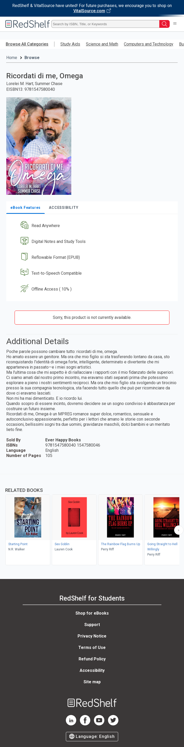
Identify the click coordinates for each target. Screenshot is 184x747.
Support (92, 624)
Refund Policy (92, 658)
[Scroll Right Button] (178, 530)
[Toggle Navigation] (175, 23)
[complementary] (92, 520)
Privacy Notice (92, 636)
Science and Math (102, 44)
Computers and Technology (148, 44)
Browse (32, 57)
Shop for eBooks (92, 613)
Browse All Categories (27, 44)
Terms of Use (92, 647)
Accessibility (92, 670)
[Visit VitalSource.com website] (92, 8)
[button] (91, 226)
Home (11, 57)
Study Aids (70, 44)
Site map (92, 681)
